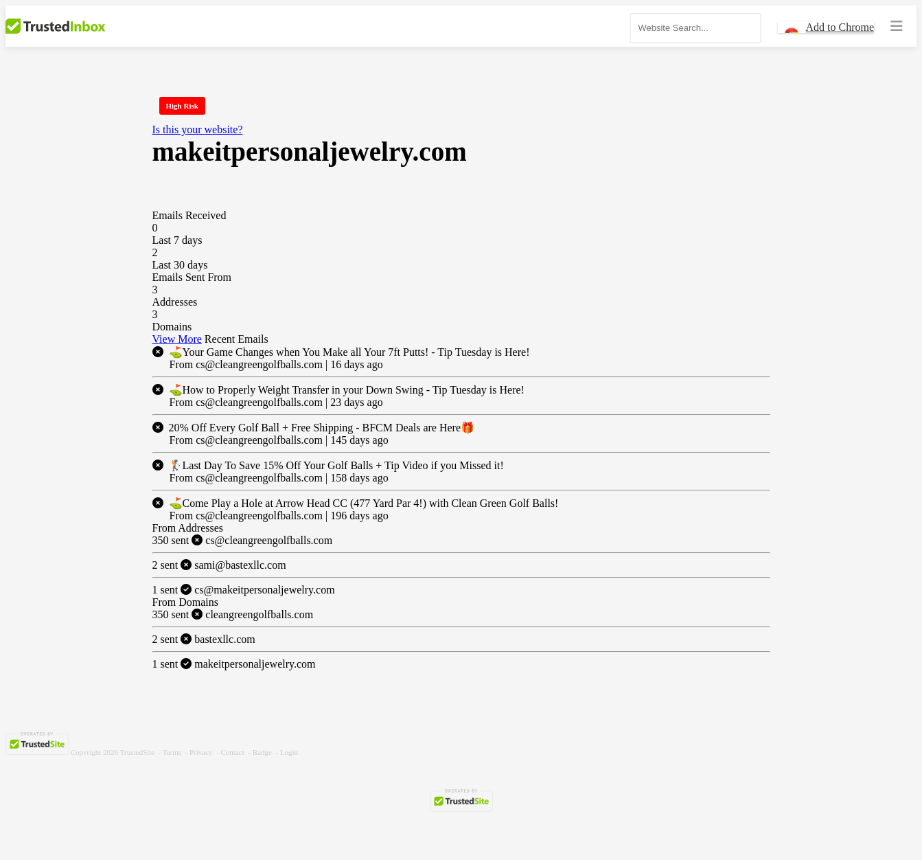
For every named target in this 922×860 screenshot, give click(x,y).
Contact (232, 752)
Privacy (201, 752)
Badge (262, 752)
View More (177, 339)
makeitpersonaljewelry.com (234, 664)
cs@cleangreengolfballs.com (242, 540)
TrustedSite (137, 752)
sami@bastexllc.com (219, 565)
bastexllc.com (203, 639)
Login (289, 752)
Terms (172, 752)
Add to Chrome (839, 27)
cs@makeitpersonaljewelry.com (243, 590)
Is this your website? (197, 129)
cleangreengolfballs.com (233, 614)
